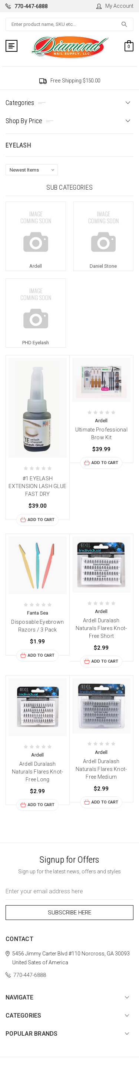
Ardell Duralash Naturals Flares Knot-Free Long (37, 771)
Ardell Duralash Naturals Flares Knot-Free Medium (101, 769)
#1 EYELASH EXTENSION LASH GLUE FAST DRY (37, 486)
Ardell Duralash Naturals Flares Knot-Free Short (101, 628)
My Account (114, 6)
